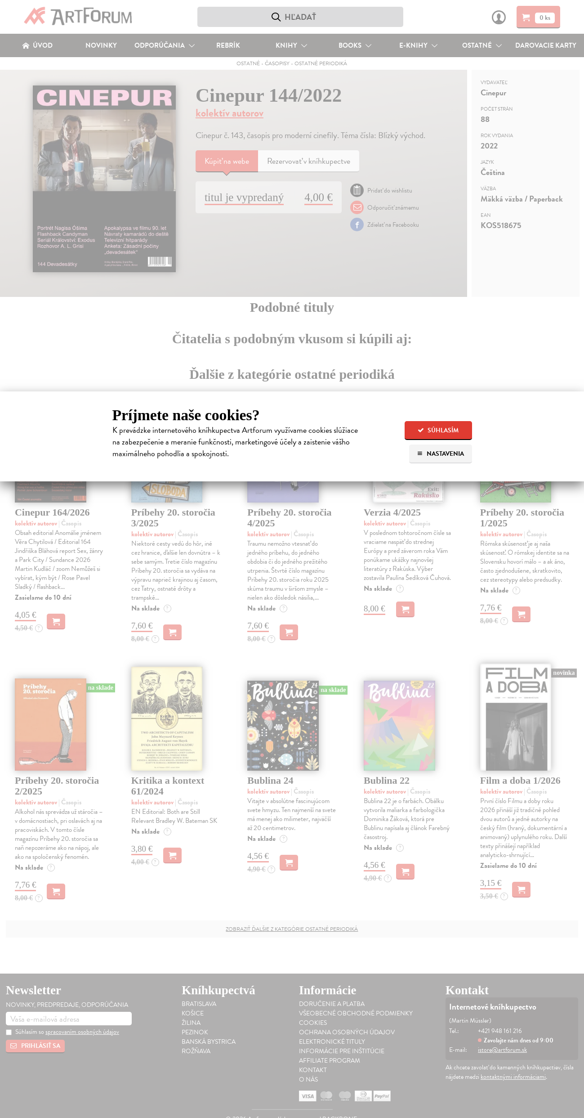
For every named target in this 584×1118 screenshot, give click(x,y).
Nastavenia (440, 453)
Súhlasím (438, 430)
